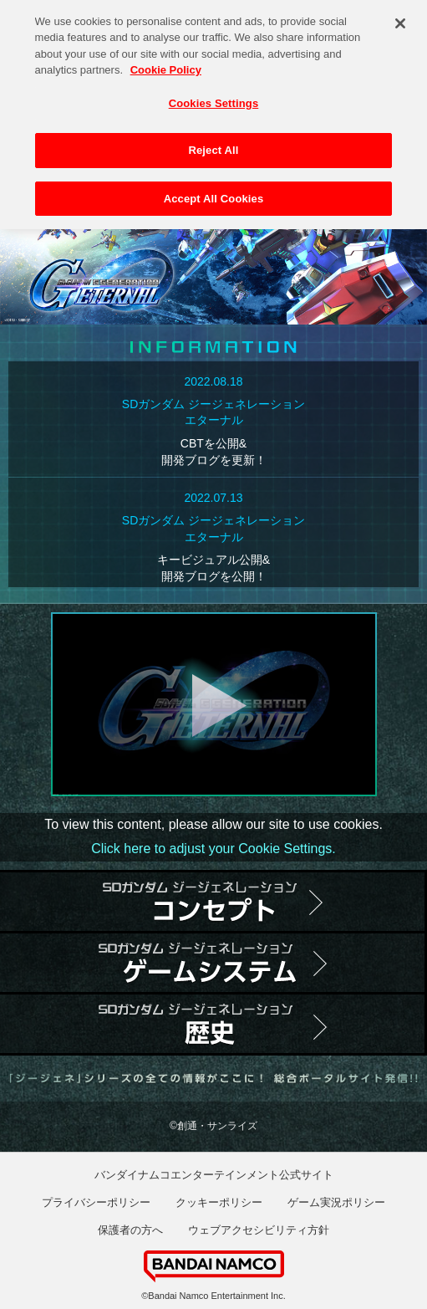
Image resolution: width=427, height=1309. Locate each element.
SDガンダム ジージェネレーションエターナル (213, 412)
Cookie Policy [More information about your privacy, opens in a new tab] (165, 65)
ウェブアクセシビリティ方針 (258, 1230)
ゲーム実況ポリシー (336, 1202)
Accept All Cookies (214, 193)
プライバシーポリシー (96, 1202)
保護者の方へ (130, 1230)
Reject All (213, 145)
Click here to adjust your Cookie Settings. (213, 848)
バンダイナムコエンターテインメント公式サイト (213, 1174)
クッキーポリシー (218, 1202)
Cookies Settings (214, 98)
